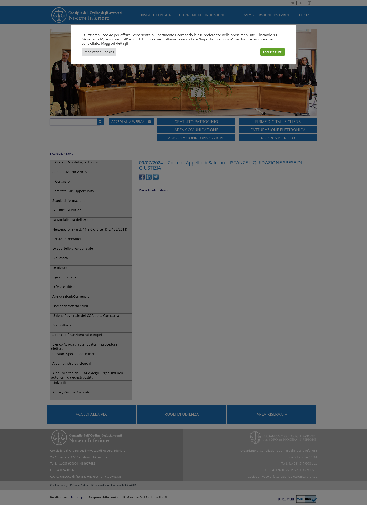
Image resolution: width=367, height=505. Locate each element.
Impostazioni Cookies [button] (99, 52)
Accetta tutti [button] (273, 52)
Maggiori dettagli (114, 43)
